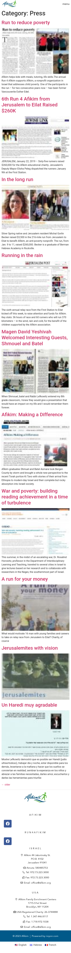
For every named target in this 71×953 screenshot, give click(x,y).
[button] (66, 4)
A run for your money (25, 579)
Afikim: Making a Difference (32, 414)
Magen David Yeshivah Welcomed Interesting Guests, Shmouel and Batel (35, 337)
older (6, 784)
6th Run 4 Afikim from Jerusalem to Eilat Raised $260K (30, 105)
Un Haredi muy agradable (29, 705)
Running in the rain (22, 255)
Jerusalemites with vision (30, 648)
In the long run (17, 179)
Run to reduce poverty (26, 22)
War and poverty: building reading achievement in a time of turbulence (35, 497)
